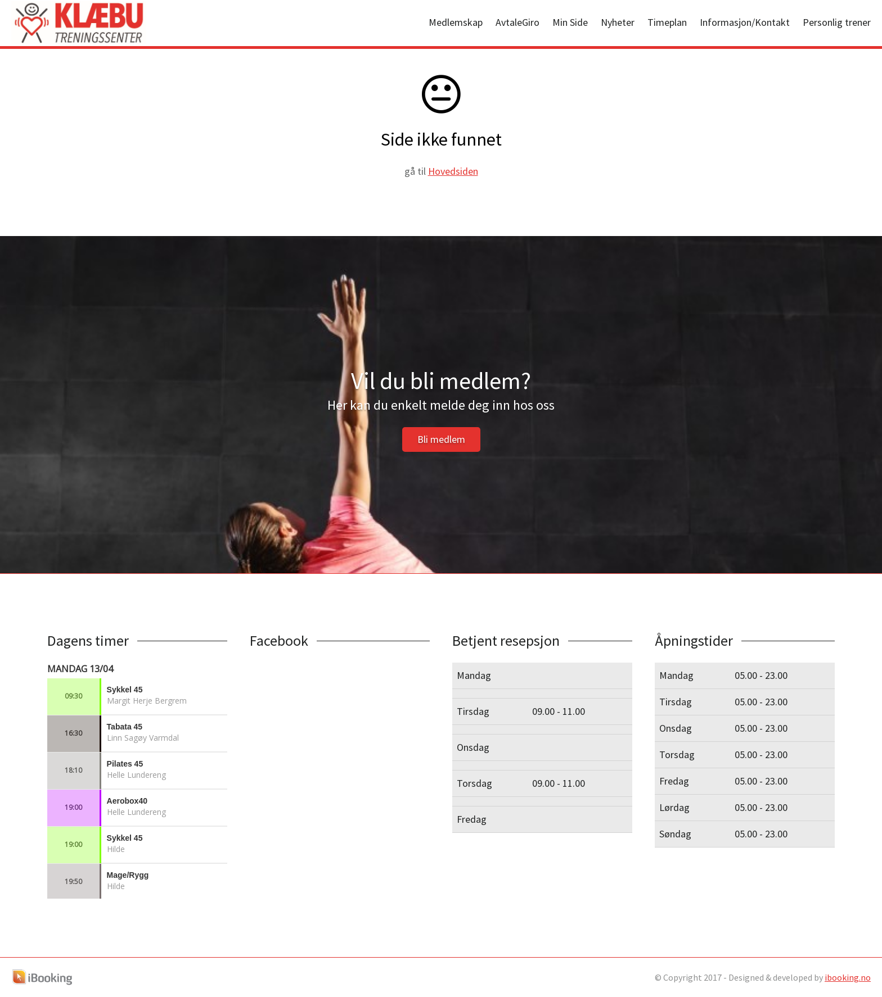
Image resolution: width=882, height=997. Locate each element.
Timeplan (667, 22)
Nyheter (617, 22)
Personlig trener (837, 22)
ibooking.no (848, 977)
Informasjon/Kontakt (745, 22)
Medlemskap (456, 22)
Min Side (570, 22)
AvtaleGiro (517, 22)
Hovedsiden (453, 171)
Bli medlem (441, 439)
